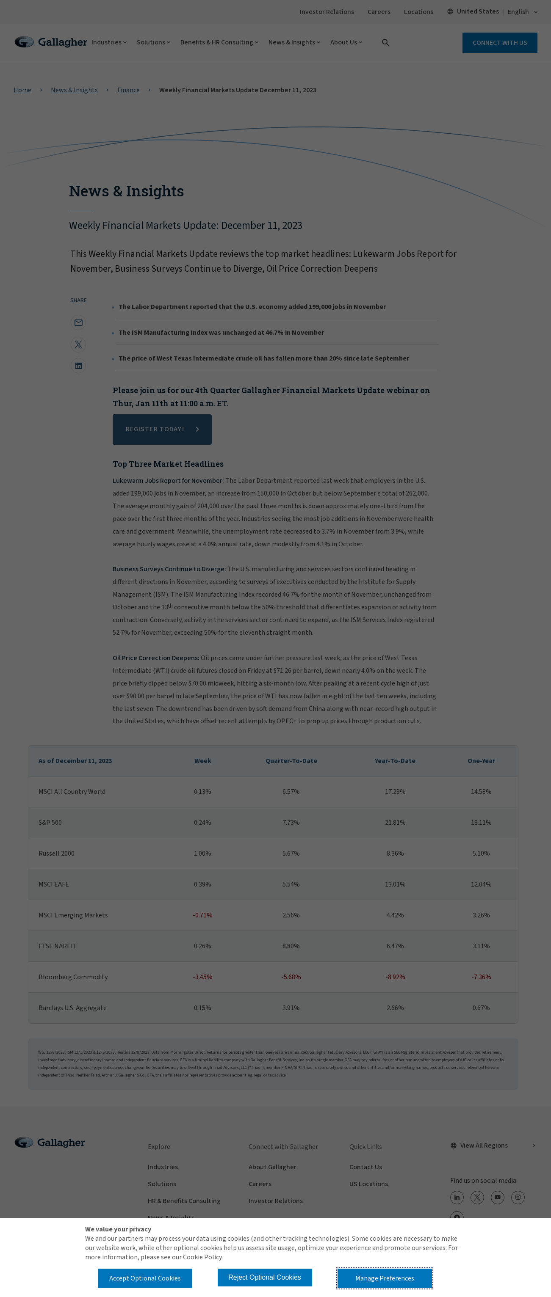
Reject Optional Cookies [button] (264, 1277)
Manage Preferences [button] (384, 1278)
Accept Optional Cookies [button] (145, 1278)
